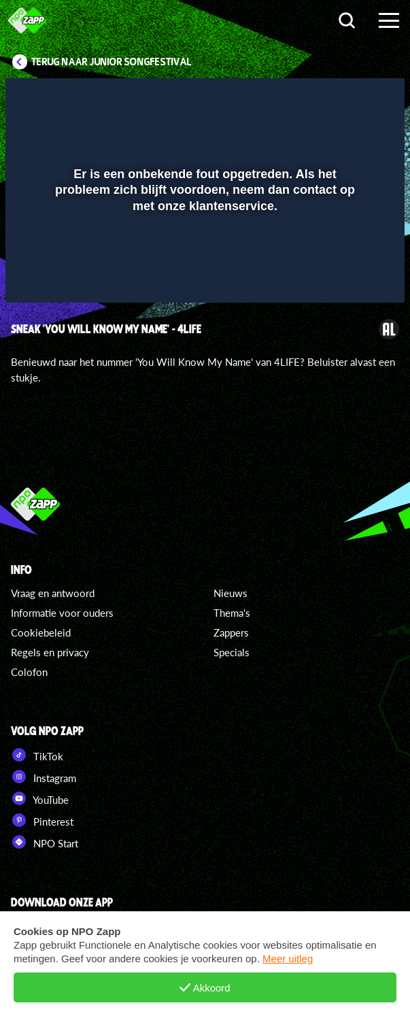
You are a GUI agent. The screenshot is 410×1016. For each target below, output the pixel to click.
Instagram (43, 776)
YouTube (40, 798)
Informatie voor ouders (62, 613)
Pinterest (42, 820)
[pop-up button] (332, 97)
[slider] (203, 286)
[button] (359, 97)
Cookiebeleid (41, 632)
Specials (231, 652)
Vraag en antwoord (53, 593)
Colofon (29, 672)
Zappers (231, 632)
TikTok (37, 755)
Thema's (231, 613)
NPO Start (44, 842)
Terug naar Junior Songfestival (111, 62)
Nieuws (230, 593)
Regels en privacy (50, 652)
